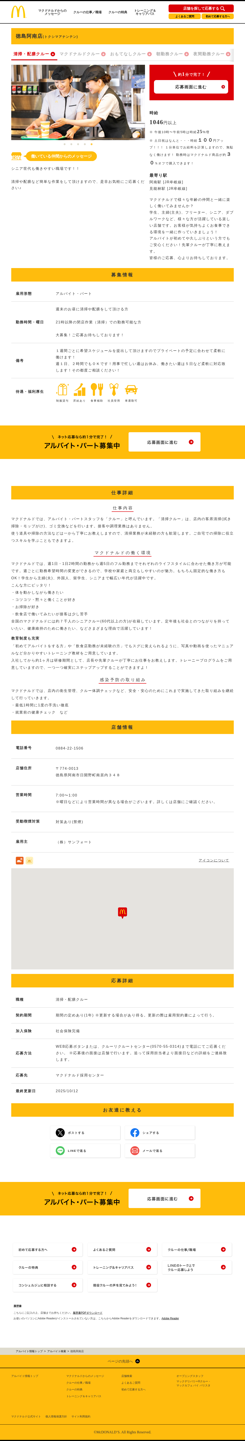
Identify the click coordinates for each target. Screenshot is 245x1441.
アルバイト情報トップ (24, 1376)
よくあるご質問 (184, 16)
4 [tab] (85, 144)
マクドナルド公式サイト (26, 1416)
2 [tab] (71, 144)
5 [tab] (91, 144)
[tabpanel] (78, 102)
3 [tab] (78, 144)
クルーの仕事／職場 (87, 12)
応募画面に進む (191, 87)
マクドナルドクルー (80, 54)
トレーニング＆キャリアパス (145, 12)
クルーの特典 (117, 12)
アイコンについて (214, 860)
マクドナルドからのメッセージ (52, 12)
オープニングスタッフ (189, 1376)
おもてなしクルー (128, 54)
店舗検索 (126, 1376)
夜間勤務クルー (209, 54)
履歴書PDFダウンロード (87, 1312)
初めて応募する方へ (218, 16)
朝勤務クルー (169, 54)
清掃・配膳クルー (31, 54)
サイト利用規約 (80, 1416)
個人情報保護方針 (56, 1416)
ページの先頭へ (120, 1361)
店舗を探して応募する (201, 8)
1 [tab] (64, 144)
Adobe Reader (170, 1318)
